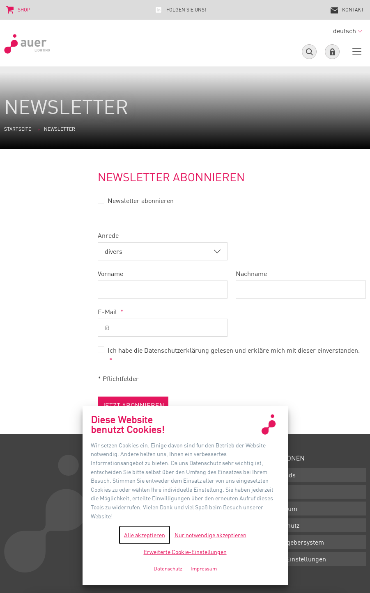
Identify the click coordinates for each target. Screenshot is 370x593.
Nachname (251, 273)
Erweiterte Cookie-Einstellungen (185, 551)
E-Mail (108, 312)
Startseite (17, 129)
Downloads (280, 475)
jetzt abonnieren (133, 405)
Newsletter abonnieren (141, 200)
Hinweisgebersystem (294, 542)
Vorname (110, 273)
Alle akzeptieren (144, 534)
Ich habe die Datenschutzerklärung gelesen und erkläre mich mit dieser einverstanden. (234, 350)
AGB (270, 492)
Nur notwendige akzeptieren (210, 534)
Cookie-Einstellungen (295, 559)
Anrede (108, 235)
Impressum (280, 508)
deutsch (347, 31)
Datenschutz (281, 525)
